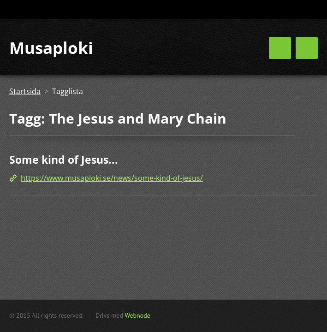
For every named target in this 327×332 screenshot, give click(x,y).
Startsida (25, 91)
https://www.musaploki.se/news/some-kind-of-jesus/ (112, 178)
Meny (307, 48)
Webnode (137, 315)
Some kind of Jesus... (63, 159)
